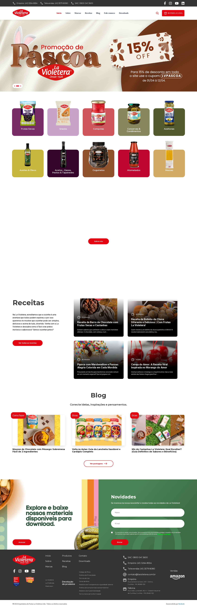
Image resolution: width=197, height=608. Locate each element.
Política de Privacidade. (164, 534)
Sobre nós (98, 241)
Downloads (124, 13)
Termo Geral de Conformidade (90, 594)
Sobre (67, 13)
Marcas (78, 13)
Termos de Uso (84, 578)
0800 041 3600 (86, 3)
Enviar (119, 542)
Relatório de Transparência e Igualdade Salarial (96, 584)
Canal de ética (84, 581)
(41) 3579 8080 (61, 3)
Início (59, 13)
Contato (83, 556)
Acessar (22, 542)
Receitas (88, 13)
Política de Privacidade (87, 575)
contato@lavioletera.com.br (142, 574)
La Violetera (49, 580)
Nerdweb (181, 604)
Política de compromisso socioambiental (93, 588)
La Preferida (49, 583)
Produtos (67, 556)
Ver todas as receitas (28, 343)
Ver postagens (98, 464)
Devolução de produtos (68, 583)
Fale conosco (109, 13)
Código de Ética (84, 572)
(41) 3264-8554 (31, 3)
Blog (98, 13)
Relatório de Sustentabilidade (89, 591)
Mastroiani (49, 586)
